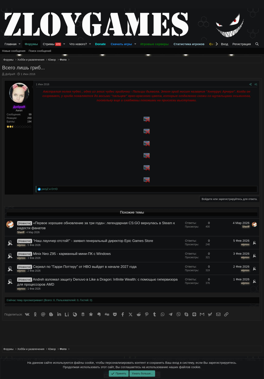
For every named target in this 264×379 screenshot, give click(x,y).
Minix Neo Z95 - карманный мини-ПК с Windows (72, 254)
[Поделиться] (250, 84)
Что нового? (78, 44)
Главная (10, 44)
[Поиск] (257, 44)
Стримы (52, 44)
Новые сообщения (13, 50)
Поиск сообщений (40, 50)
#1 (256, 84)
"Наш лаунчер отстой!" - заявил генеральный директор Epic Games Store (93, 241)
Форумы (31, 44)
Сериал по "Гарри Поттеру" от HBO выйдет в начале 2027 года (84, 267)
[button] (19, 44)
